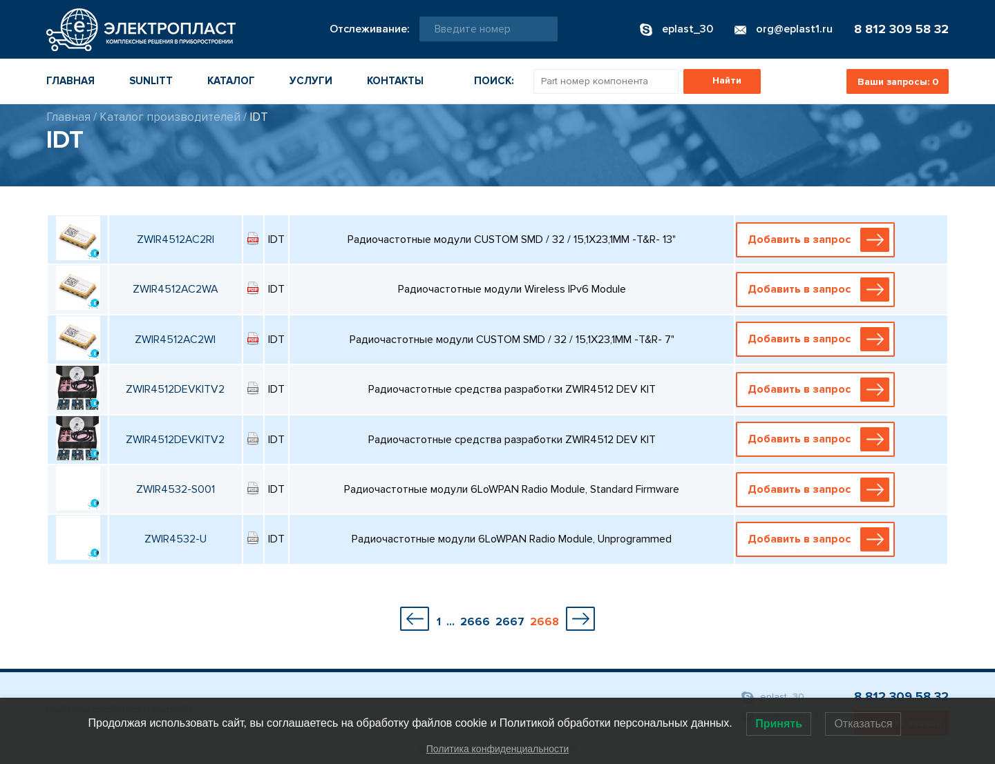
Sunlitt (151, 81)
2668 (544, 622)
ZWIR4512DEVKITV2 (175, 389)
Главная (70, 81)
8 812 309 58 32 (901, 29)
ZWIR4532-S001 (175, 489)
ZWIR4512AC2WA (175, 289)
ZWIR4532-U (175, 539)
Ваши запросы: (897, 82)
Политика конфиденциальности (497, 748)
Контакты (395, 81)
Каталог (231, 81)
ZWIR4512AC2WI (175, 339)
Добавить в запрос (819, 240)
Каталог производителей (170, 117)
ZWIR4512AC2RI (175, 239)
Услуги (311, 81)
